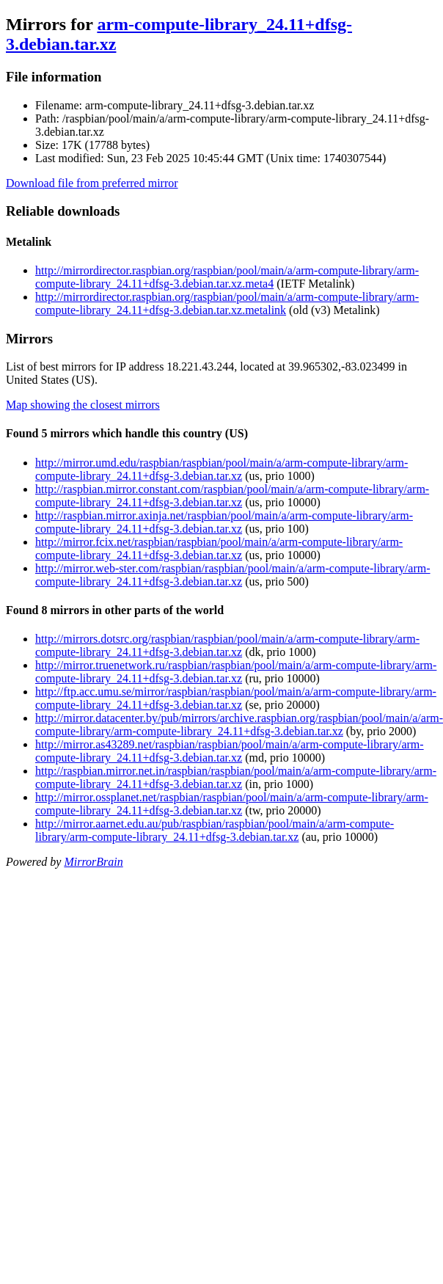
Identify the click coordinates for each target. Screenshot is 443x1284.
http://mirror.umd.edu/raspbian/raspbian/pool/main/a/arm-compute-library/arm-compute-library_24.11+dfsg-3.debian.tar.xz (221, 469)
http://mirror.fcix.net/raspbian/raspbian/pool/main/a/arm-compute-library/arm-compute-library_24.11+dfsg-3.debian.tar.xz (219, 548)
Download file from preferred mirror (92, 183)
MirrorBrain (93, 862)
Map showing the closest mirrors (83, 404)
